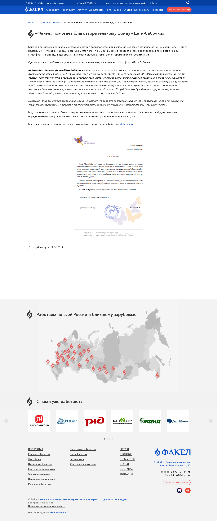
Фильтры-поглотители (83, 464)
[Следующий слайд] (211, 421)
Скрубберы (34, 459)
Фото (108, 9)
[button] (179, 9)
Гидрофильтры (78, 454)
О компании (44, 22)
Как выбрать (141, 9)
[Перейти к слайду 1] (104, 439)
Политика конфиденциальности (46, 506)
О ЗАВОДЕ (126, 454)
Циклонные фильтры (40, 464)
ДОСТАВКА (126, 469)
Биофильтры (77, 459)
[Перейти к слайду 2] (107, 439)
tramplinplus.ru (58, 512)
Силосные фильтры (39, 474)
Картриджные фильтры (41, 469)
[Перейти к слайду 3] (109, 439)
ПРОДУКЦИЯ (35, 449)
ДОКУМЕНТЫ (127, 459)
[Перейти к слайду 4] (112, 439)
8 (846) (80, 3)
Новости (57, 22)
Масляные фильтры (39, 483)
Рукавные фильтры (39, 454)
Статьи (127, 9)
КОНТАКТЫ (126, 474)
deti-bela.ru (127, 124)
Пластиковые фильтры (83, 449)
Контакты (157, 9)
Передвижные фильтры (41, 479)
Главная (32, 22)
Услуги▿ (82, 9)
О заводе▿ (52, 9)
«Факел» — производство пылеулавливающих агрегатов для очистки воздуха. (83, 499)
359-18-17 (90, 3)
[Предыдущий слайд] (6, 421)
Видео (117, 9)
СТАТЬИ (124, 464)
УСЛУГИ (124, 449)
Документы (96, 9)
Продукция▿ (68, 9)
